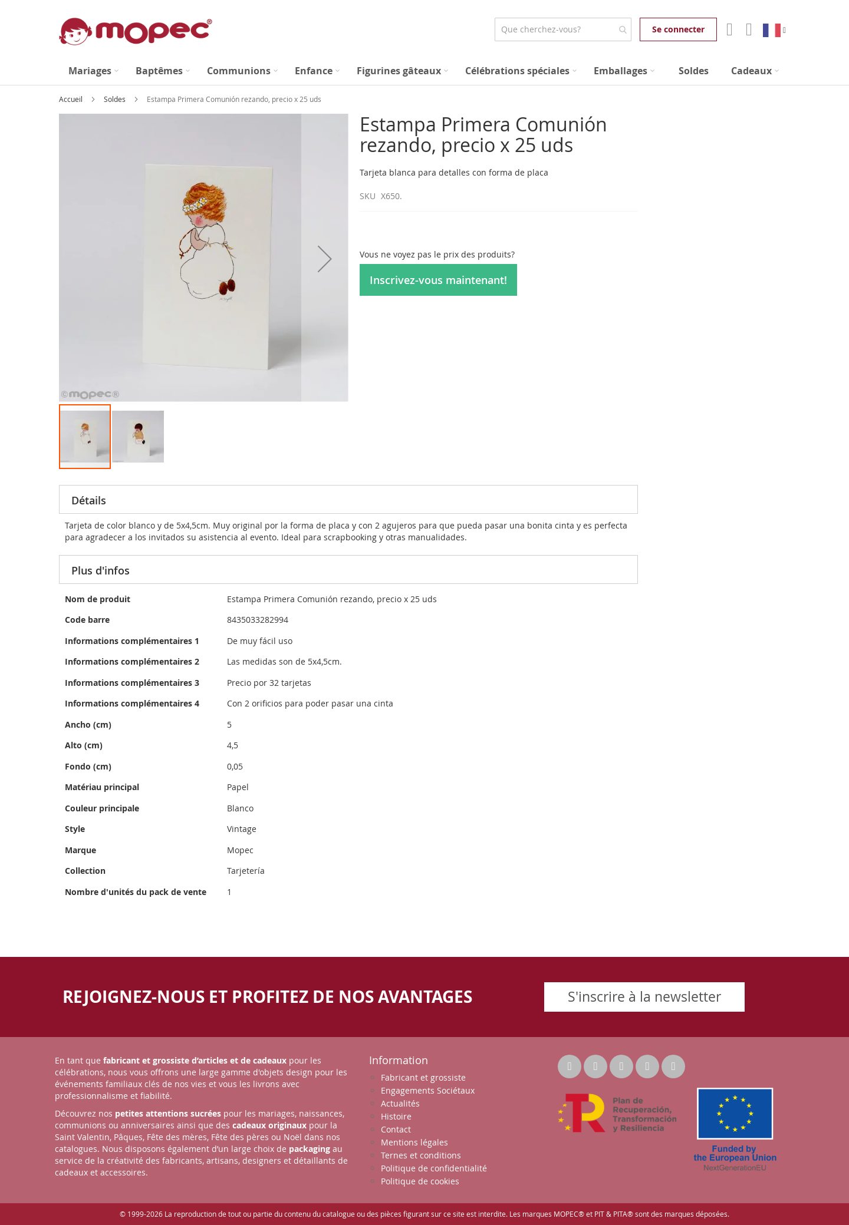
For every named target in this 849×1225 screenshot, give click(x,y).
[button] (324, 258)
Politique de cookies (420, 1181)
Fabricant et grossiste (423, 1077)
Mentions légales (414, 1142)
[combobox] (563, 29)
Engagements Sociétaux (428, 1090)
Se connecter (678, 29)
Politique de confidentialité (434, 1168)
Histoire (396, 1116)
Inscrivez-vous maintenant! (438, 280)
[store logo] (135, 31)
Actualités (400, 1103)
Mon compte (728, 29)
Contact (396, 1129)
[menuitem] (93, 71)
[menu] (424, 71)
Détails (88, 500)
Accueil (71, 99)
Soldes (115, 99)
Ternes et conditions (421, 1155)
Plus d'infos (100, 570)
